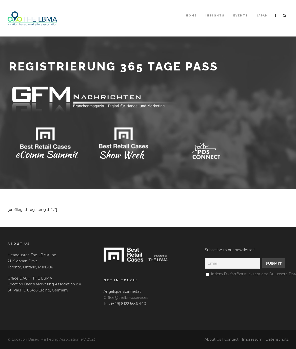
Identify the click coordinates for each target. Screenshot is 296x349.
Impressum (252, 339)
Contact (231, 339)
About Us (213, 339)
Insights (215, 15)
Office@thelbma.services (126, 297)
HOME (191, 15)
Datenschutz (277, 339)
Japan (262, 15)
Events (240, 15)
